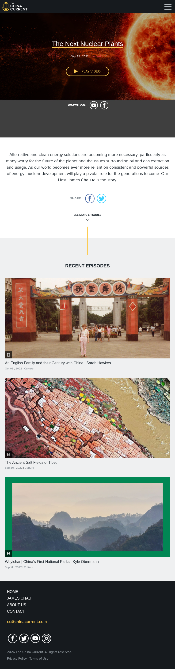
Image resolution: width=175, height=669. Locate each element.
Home (12, 592)
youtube (94, 105)
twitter (101, 198)
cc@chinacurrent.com (27, 621)
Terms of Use (39, 659)
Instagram (46, 638)
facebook (104, 105)
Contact (16, 611)
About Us (16, 605)
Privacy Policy (17, 659)
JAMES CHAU (19, 598)
